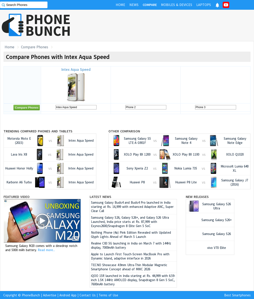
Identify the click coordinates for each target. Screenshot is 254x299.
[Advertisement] (173, 25)
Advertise (49, 295)
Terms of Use (108, 295)
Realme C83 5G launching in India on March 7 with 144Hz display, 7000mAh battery (131, 245)
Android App (67, 295)
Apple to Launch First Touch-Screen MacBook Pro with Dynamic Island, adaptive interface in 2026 (130, 256)
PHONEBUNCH (48, 25)
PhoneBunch (31, 295)
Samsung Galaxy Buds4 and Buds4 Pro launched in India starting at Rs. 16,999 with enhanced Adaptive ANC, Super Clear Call (132, 206)
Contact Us (88, 295)
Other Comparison (124, 131)
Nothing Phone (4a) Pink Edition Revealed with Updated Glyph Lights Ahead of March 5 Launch (131, 234)
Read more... (46, 250)
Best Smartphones (237, 295)
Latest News (100, 196)
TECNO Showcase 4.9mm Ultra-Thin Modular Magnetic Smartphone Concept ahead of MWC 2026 (129, 267)
